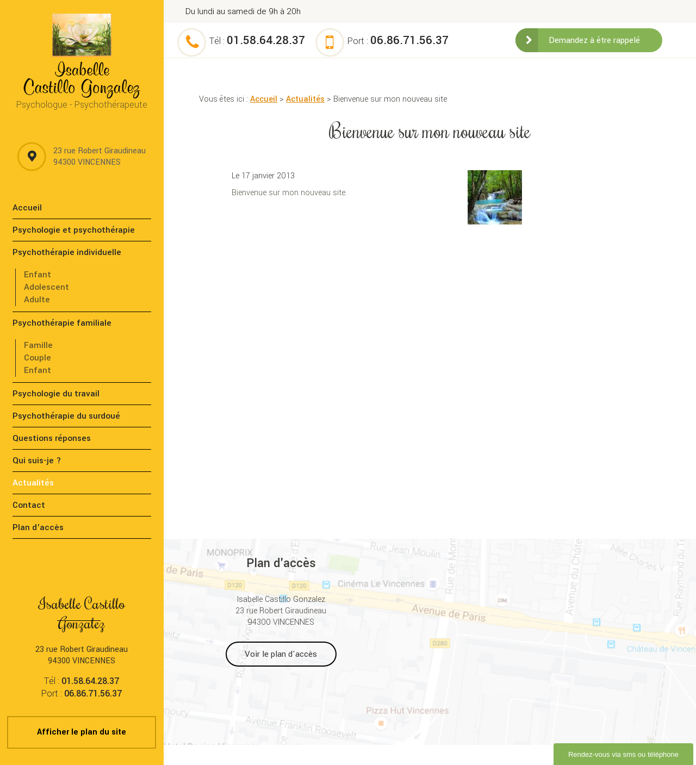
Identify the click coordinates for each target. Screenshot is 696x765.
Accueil (263, 99)
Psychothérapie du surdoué (66, 416)
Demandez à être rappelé (594, 40)
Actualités (305, 99)
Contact (29, 505)
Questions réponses (52, 438)
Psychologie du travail (56, 394)
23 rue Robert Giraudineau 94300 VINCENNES (99, 156)
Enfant (37, 275)
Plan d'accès (38, 527)
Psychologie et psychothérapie (74, 230)
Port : (398, 41)
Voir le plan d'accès (281, 654)
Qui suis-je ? (37, 461)
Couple (37, 358)
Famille (38, 345)
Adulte (37, 300)
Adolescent (46, 287)
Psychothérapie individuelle (67, 252)
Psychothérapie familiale (62, 323)
